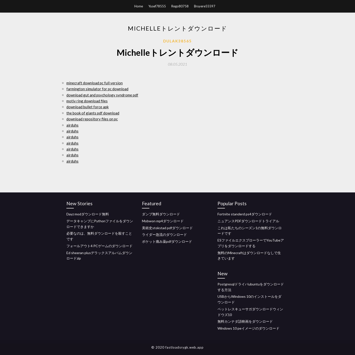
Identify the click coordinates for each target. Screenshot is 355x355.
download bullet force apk (87, 107)
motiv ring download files (87, 101)
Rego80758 (180, 6)
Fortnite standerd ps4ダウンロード (244, 214)
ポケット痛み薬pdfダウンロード (167, 241)
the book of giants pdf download (92, 113)
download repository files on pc (92, 119)
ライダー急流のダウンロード (164, 234)
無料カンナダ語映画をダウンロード (245, 321)
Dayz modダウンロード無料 (87, 214)
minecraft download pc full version (94, 83)
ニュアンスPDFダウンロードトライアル (248, 221)
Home (138, 6)
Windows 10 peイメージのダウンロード (248, 328)
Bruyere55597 (204, 6)
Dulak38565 (177, 41)
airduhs (72, 125)
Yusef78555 (157, 6)
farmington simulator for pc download (97, 89)
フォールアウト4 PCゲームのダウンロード (99, 246)
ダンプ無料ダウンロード (161, 214)
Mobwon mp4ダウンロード (163, 221)
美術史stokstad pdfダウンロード (167, 228)
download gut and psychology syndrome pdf (102, 95)
